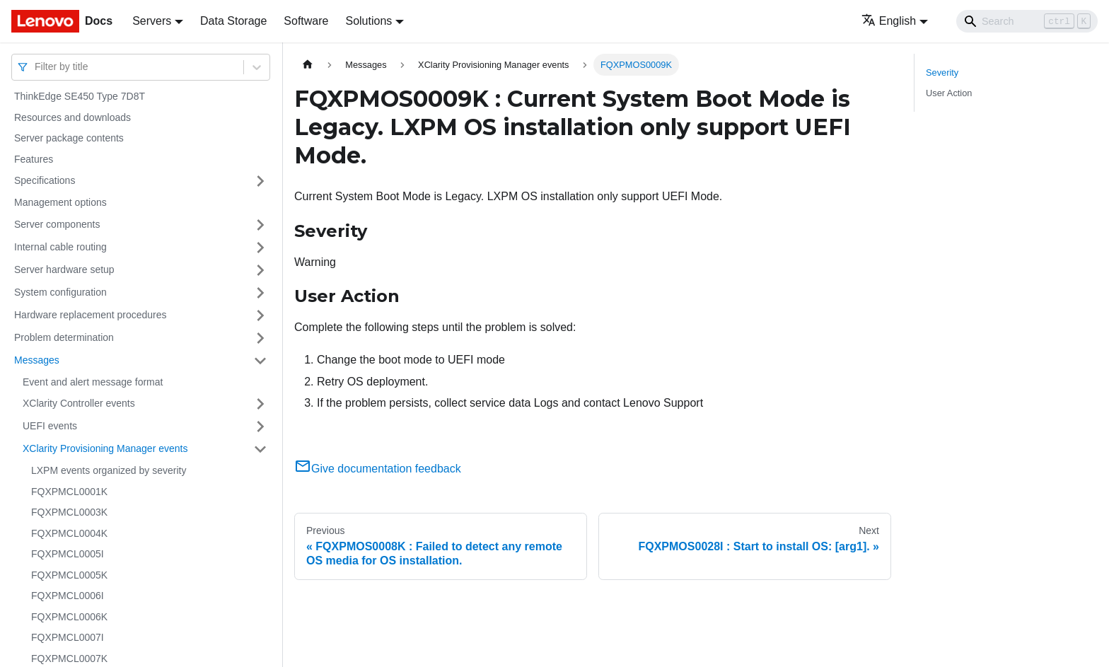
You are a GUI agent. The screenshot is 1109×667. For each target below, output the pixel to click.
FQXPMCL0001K (69, 491)
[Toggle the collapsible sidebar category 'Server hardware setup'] (260, 270)
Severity (942, 72)
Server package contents (69, 138)
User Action (949, 93)
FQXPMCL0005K (69, 575)
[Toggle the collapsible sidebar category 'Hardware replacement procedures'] (260, 315)
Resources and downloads (72, 117)
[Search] (1027, 21)
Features (33, 159)
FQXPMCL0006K (69, 616)
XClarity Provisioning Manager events (105, 448)
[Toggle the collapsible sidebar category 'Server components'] (260, 225)
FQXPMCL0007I (67, 637)
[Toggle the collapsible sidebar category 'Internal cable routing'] (260, 247)
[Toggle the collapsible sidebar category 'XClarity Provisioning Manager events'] (260, 449)
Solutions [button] (368, 21)
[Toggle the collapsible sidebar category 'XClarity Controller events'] (260, 404)
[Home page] (307, 65)
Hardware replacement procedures (90, 314)
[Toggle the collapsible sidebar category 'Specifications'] (260, 181)
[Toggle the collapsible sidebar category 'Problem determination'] (260, 338)
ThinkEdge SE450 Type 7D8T (79, 96)
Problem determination (64, 337)
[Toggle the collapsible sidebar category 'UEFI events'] (260, 426)
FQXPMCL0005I (67, 553)
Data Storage (233, 21)
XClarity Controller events (79, 403)
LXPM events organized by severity (108, 470)
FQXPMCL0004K (69, 533)
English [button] (888, 21)
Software (306, 21)
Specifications (44, 180)
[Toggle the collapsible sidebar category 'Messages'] (260, 360)
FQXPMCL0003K (69, 512)
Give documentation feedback (377, 469)
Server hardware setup (64, 269)
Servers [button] (151, 21)
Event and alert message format (93, 382)
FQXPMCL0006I (67, 595)
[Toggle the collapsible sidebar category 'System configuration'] (260, 293)
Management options (60, 202)
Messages (36, 360)
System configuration (60, 292)
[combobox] (36, 67)
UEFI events (50, 425)
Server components (57, 224)
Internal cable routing (60, 247)
